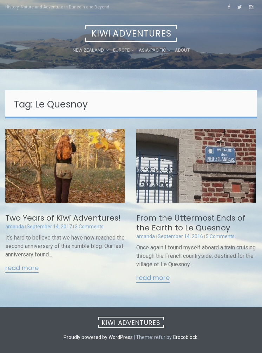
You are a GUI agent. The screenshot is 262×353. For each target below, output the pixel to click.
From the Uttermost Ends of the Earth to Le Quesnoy (190, 223)
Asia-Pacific (152, 50)
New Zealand (88, 50)
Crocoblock (185, 337)
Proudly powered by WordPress (98, 337)
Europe (121, 50)
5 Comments (220, 236)
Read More (22, 268)
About (182, 50)
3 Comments (89, 226)
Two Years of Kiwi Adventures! (63, 218)
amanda (14, 226)
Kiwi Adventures (131, 33)
